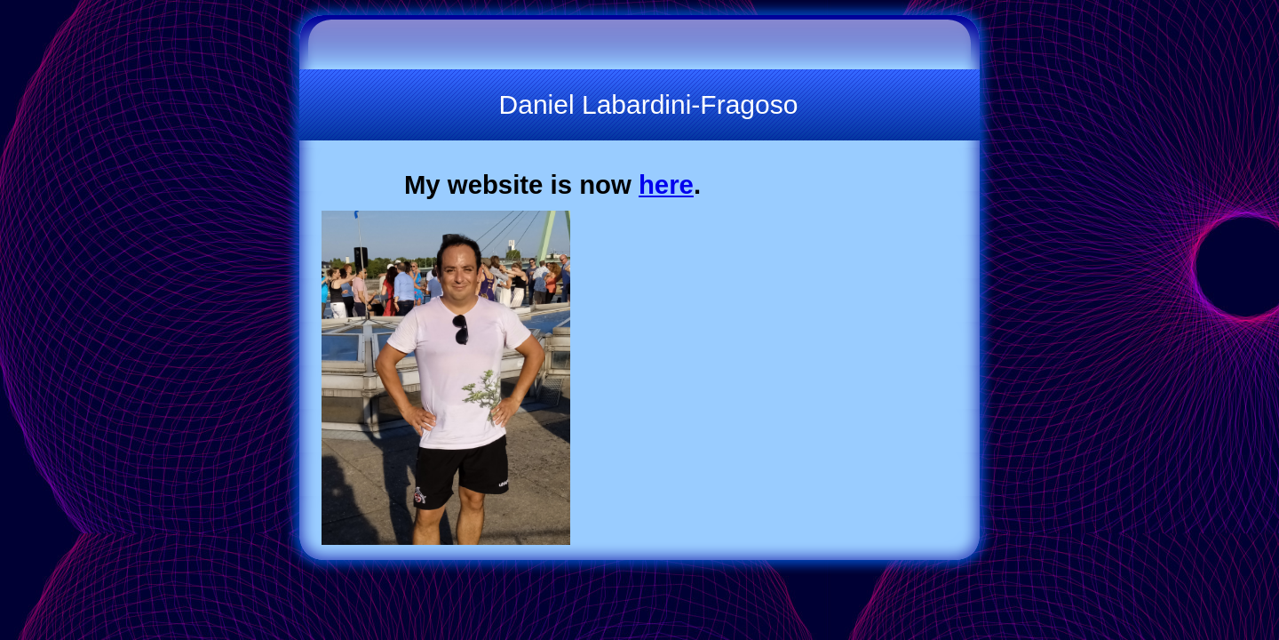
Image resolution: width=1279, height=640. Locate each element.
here (666, 184)
